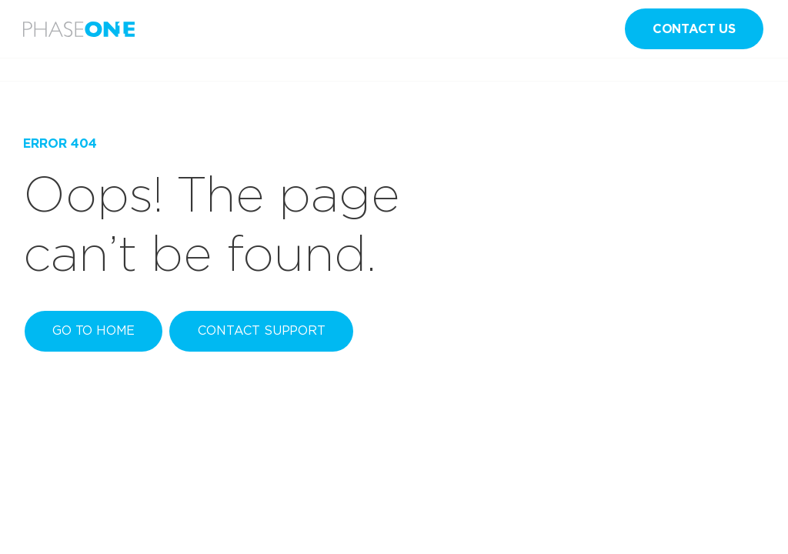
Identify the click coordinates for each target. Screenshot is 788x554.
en (591, 29)
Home (37, 69)
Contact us (694, 29)
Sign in (509, 29)
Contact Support (262, 330)
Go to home (93, 330)
